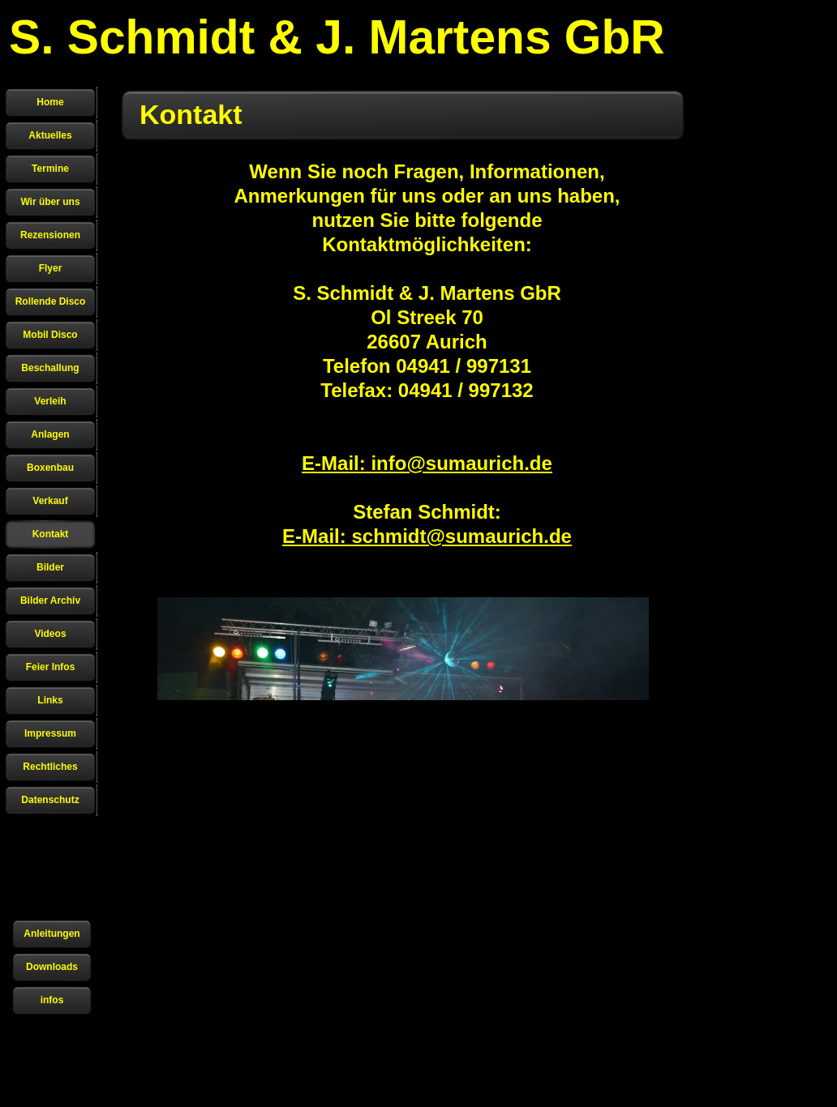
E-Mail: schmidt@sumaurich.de (427, 536)
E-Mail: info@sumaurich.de (427, 463)
